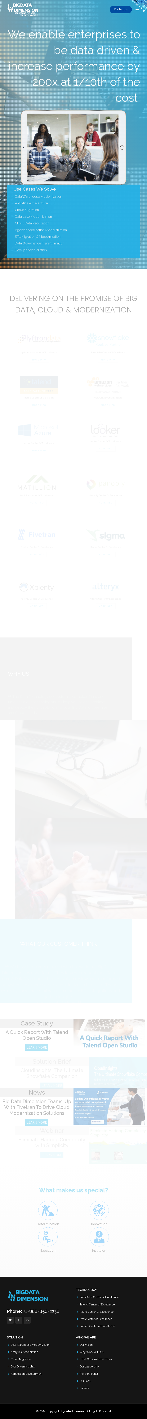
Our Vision (86, 1344)
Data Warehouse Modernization (38, 204)
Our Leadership (89, 1366)
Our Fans (85, 1381)
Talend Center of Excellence (97, 1304)
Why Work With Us (92, 1352)
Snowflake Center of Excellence (99, 1297)
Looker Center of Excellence (97, 1326)
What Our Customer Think (96, 1359)
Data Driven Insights (23, 1366)
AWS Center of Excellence (96, 1319)
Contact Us (121, 9)
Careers (84, 1388)
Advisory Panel (89, 1373)
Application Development (26, 1373)
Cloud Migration (21, 1359)
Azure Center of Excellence (97, 1311)
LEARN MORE (37, 1053)
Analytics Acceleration (24, 1352)
